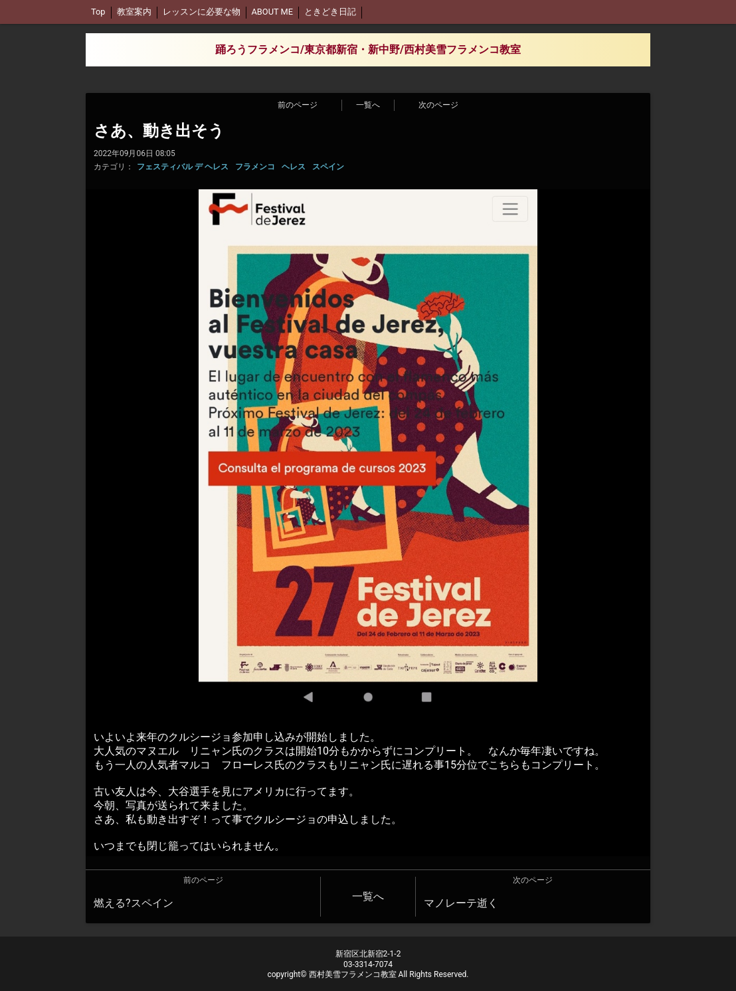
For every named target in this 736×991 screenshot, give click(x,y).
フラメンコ (255, 166)
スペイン (328, 166)
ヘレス (294, 166)
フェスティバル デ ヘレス (183, 166)
